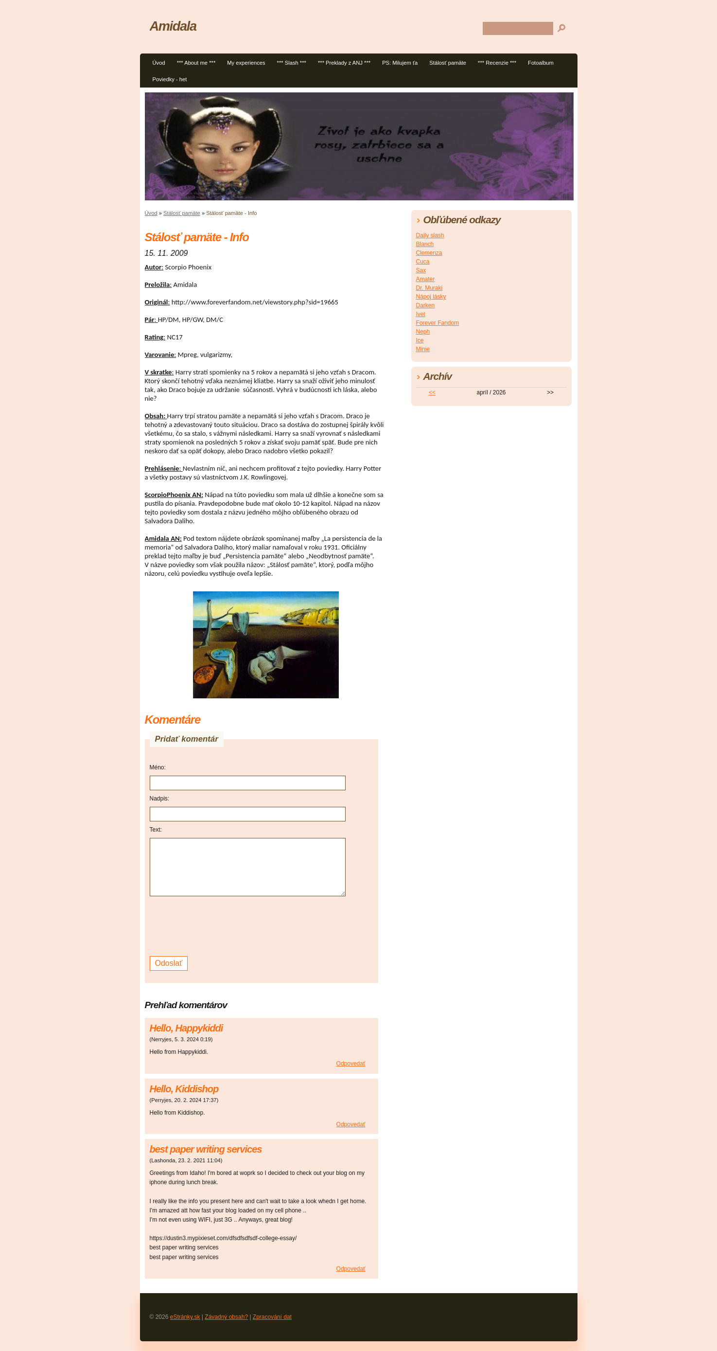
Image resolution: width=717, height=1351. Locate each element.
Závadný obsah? (226, 1317)
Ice (420, 340)
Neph (423, 331)
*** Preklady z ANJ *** (344, 63)
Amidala (173, 26)
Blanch (425, 244)
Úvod (159, 63)
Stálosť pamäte (447, 63)
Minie (423, 349)
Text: (156, 829)
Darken (425, 305)
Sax (421, 270)
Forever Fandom (437, 323)
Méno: (158, 767)
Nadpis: (160, 798)
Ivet (420, 314)
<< (432, 392)
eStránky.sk (185, 1317)
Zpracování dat (272, 1317)
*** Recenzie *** (497, 63)
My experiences (246, 63)
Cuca (423, 261)
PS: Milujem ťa (400, 63)
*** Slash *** (291, 63)
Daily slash (430, 235)
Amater (425, 279)
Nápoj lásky (431, 296)
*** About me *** (196, 63)
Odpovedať (351, 1063)
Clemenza (429, 252)
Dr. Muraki (429, 287)
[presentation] (223, 925)
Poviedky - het (170, 79)
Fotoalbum (541, 63)
